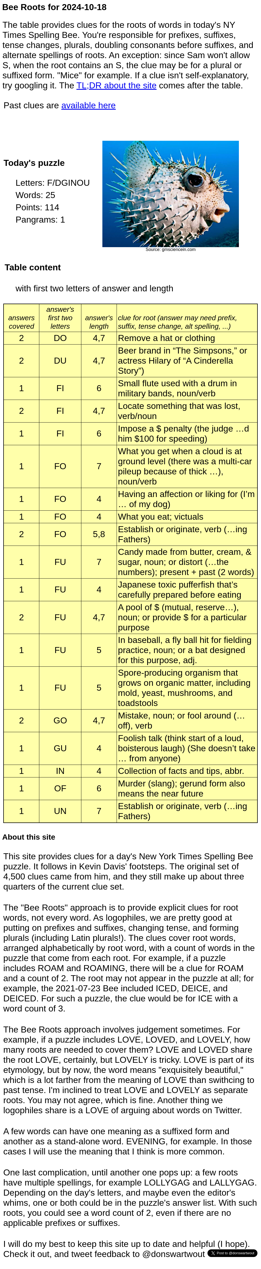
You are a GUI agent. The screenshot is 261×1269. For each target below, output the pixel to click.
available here (88, 105)
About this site (28, 837)
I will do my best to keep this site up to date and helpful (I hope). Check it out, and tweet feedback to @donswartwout (126, 1249)
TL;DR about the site (116, 85)
